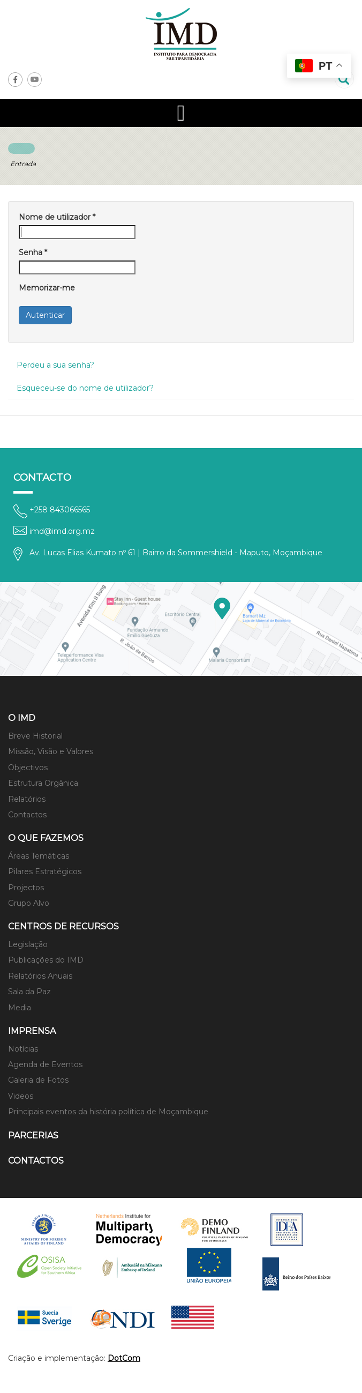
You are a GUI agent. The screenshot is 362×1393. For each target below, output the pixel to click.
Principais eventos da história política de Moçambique (108, 1111)
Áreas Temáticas (38, 856)
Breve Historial (35, 736)
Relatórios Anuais (40, 976)
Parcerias (33, 1135)
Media (19, 1007)
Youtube (34, 79)
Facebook (15, 79)
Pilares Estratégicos (44, 871)
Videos (20, 1096)
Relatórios (27, 799)
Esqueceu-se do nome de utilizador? (85, 388)
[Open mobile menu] (181, 113)
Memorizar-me (47, 288)
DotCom (124, 1358)
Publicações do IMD (46, 960)
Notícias (23, 1049)
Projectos (26, 887)
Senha (33, 252)
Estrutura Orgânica (43, 783)
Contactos (27, 815)
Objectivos (28, 767)
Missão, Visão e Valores (50, 751)
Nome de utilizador (57, 217)
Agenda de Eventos (45, 1064)
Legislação (28, 944)
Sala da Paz (29, 991)
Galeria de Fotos (38, 1080)
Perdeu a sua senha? (55, 365)
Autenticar (45, 315)
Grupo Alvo (28, 903)
